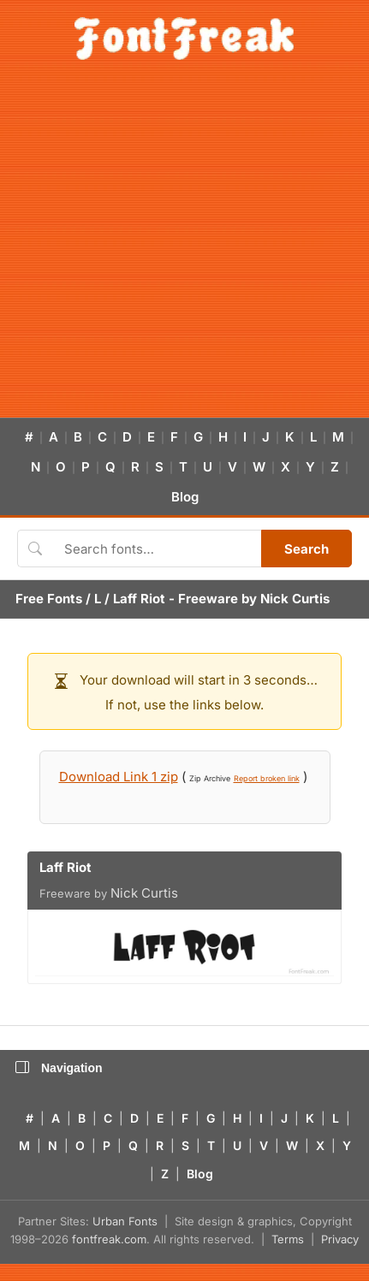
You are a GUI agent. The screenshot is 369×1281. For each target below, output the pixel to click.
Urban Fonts (125, 1221)
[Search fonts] (156, 548)
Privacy (340, 1239)
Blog (185, 497)
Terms (287, 1239)
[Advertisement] (160, 248)
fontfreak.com (109, 1239)
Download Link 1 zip (118, 776)
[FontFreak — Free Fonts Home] (184, 38)
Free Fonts (48, 598)
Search (306, 549)
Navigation (59, 1068)
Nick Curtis (295, 598)
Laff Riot (139, 598)
